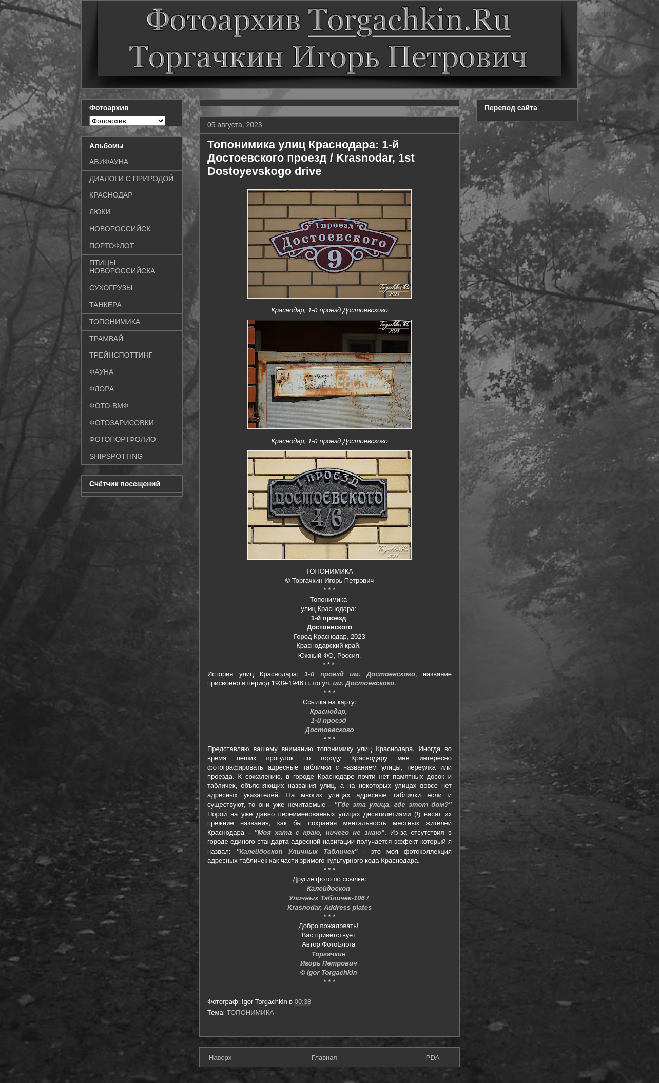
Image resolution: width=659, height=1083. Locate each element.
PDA (433, 1057)
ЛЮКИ (100, 212)
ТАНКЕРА (105, 305)
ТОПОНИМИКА (250, 1012)
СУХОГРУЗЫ (110, 288)
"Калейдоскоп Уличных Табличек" (297, 851)
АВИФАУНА (108, 161)
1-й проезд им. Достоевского (359, 674)
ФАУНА (101, 372)
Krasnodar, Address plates (329, 907)
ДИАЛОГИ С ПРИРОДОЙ (131, 178)
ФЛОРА (101, 389)
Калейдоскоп (329, 888)
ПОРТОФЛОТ (111, 246)
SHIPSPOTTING (116, 456)
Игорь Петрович (329, 963)
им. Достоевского (364, 683)
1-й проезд (329, 720)
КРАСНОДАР (111, 195)
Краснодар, (330, 711)
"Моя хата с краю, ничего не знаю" (319, 832)
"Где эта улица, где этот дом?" (393, 805)
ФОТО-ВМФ (109, 406)
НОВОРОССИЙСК (119, 229)
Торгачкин (329, 954)
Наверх (220, 1057)
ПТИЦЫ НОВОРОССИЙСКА (122, 267)
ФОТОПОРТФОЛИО (122, 439)
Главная (324, 1057)
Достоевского (329, 730)
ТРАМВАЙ (106, 338)
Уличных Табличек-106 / (329, 898)
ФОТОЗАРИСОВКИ (121, 423)
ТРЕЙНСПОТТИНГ (120, 355)
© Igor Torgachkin (329, 972)
